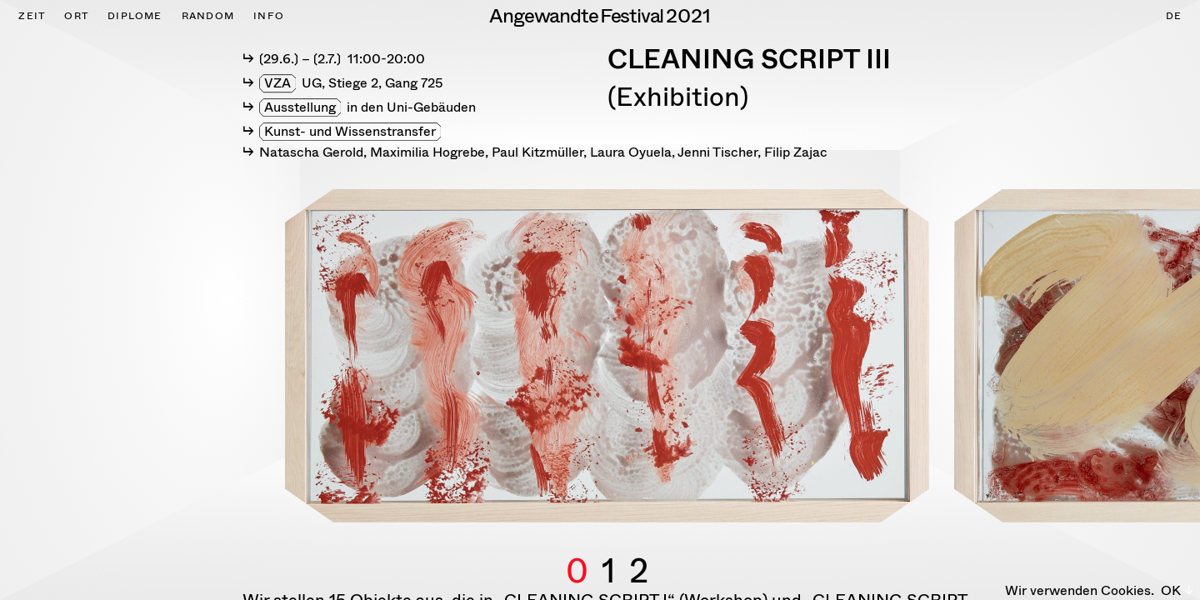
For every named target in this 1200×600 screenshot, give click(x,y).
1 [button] (609, 551)
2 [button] (638, 551)
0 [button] (577, 551)
